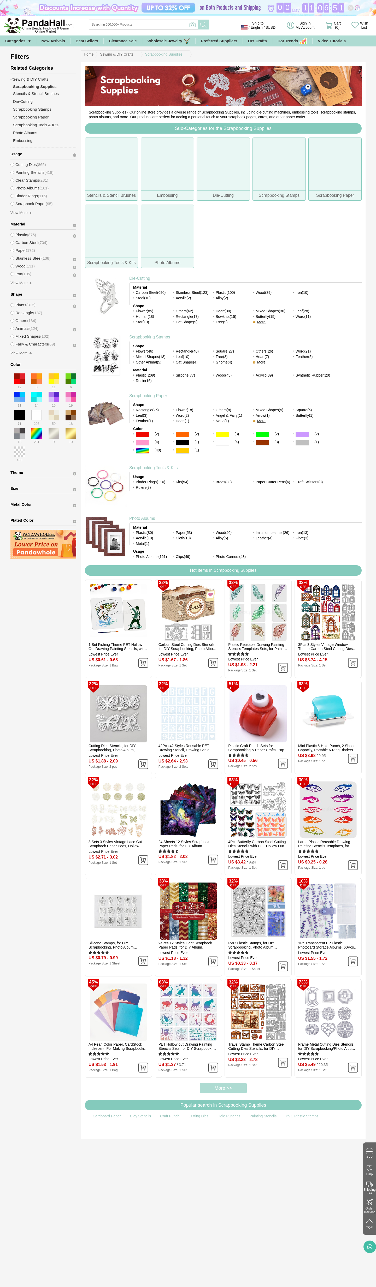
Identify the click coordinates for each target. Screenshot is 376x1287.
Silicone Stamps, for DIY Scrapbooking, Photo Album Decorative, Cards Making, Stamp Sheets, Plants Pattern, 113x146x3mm (116, 945)
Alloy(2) (222, 298)
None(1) (222, 421)
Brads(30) (224, 482)
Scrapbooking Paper (148, 396)
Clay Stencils (140, 1116)
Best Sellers (87, 41)
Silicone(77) (185, 375)
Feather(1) (144, 421)
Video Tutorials (332, 41)
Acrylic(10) (144, 538)
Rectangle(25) (147, 410)
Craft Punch (169, 1116)
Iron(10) (302, 292)
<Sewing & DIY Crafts (29, 79)
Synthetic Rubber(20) (313, 375)
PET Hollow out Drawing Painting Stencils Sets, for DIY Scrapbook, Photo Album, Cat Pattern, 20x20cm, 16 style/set (188, 1046)
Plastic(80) (144, 533)
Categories (15, 41)
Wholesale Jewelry (169, 41)
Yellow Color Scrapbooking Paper (222, 434)
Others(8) (223, 410)
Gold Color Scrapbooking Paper (182, 451)
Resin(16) (144, 381)
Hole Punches (229, 1116)
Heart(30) (223, 311)
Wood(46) (224, 533)
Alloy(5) (222, 538)
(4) (157, 442)
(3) (236, 434)
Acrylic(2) (183, 298)
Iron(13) (302, 533)
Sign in (305, 25)
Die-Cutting (139, 278)
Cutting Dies (198, 1116)
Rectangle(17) (187, 316)
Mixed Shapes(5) (269, 410)
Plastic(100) (225, 292)
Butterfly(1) (304, 415)
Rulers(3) (143, 487)
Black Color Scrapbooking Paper (182, 442)
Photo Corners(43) (231, 557)
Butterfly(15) (265, 316)
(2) (157, 434)
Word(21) (303, 351)
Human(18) (145, 316)
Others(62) (184, 311)
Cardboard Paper (107, 1116)
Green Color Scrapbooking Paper (262, 434)
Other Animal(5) (148, 362)
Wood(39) (264, 292)
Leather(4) (264, 538)
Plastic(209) (145, 375)
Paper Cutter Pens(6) (273, 482)
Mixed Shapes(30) (270, 311)
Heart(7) (262, 357)
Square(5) (304, 410)
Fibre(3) (302, 538)
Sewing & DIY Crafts (116, 54)
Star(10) (142, 322)
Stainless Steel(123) (192, 292)
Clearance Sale (123, 41)
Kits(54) (182, 482)
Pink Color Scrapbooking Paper (142, 442)
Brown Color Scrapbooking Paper (262, 442)
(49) (158, 450)
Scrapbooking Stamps (149, 337)
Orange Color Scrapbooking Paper (182, 434)
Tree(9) (221, 322)
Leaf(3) (141, 415)
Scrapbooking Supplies (164, 54)
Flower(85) (144, 311)
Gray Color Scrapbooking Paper (302, 442)
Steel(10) (143, 298)
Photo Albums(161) (151, 557)
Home (88, 54)
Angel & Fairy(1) (229, 415)
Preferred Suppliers (219, 41)
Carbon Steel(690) (151, 292)
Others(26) (264, 351)
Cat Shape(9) (186, 322)
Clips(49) (183, 557)
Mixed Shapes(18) (151, 357)
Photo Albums (142, 518)
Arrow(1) (263, 415)
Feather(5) (304, 357)
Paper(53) (184, 533)
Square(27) (225, 351)
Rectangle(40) (187, 351)
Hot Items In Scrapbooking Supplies (223, 570)
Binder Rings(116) (150, 482)
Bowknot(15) (226, 316)
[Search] (164, 24)
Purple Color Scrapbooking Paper (302, 434)
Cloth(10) (183, 538)
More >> (223, 1088)
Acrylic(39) (264, 375)
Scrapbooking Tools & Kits (153, 468)
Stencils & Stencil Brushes (36, 93)
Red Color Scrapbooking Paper (142, 434)
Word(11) (303, 316)
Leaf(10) (182, 357)
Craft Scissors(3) (309, 482)
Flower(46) (144, 351)
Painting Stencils (263, 1116)
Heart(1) (182, 421)
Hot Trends (292, 41)
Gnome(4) (224, 362)
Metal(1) (142, 543)
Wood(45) (224, 375)
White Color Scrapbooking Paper (222, 442)
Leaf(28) (302, 311)
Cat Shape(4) (186, 362)
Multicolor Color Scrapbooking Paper (142, 451)
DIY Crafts (257, 41)
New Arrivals (53, 41)
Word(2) (182, 415)
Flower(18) (184, 410)
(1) (197, 442)
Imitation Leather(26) (272, 533)
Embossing (22, 140)
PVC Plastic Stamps (302, 1116)
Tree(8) (221, 357)
